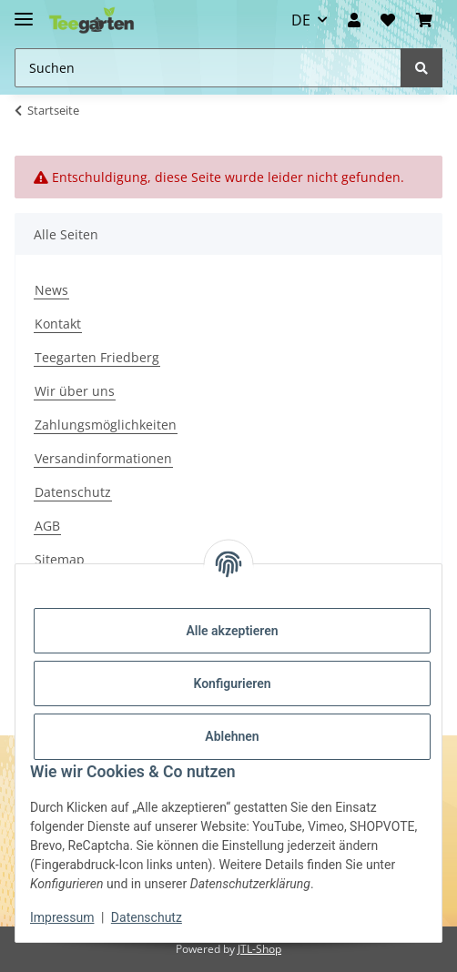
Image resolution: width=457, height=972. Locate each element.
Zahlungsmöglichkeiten (106, 424)
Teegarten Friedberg (97, 357)
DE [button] (300, 20)
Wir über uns (75, 391)
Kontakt (58, 323)
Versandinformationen (103, 458)
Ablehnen (232, 736)
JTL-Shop (259, 949)
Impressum (62, 917)
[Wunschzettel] (388, 20)
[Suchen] (421, 67)
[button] (354, 20)
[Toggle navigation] (24, 11)
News (51, 290)
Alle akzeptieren (232, 630)
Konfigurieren (231, 683)
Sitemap (60, 559)
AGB (47, 525)
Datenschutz (73, 492)
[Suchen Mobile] (208, 67)
